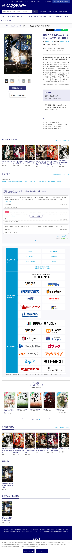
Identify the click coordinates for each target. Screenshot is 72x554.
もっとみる (35, 416)
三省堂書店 (54, 256)
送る (65, 29)
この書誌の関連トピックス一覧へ (60, 174)
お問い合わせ (18, 528)
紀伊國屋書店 (53, 251)
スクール (11, 21)
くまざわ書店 (30, 256)
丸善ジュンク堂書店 (29, 261)
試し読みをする (18, 88)
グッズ (6, 21)
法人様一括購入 (51, 526)
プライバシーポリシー (29, 528)
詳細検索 (43, 11)
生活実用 (52, 16)
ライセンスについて (33, 526)
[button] (33, 81)
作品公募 (48, 1)
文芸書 (3, 16)
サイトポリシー (40, 528)
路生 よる (49, 41)
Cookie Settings (28, 551)
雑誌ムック (60, 16)
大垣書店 (29, 251)
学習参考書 (44, 16)
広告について (23, 526)
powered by (62, 238)
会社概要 (6, 526)
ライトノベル (16, 16)
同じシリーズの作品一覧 (62, 140)
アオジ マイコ (64, 41)
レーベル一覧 (31, 1)
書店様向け (43, 526)
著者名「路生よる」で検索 (62, 424)
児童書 (36, 16)
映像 (67, 16)
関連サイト (41, 1)
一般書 (30, 16)
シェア (58, 29)
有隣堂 (54, 261)
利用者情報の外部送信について (60, 528)
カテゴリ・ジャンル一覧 (19, 1)
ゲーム (2, 21)
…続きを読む (8, 201)
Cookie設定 (48, 528)
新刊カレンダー (52, 11)
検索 (35, 11)
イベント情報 (63, 11)
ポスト (50, 29)
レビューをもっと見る (61, 236)
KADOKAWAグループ (61, 526)
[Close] (69, 543)
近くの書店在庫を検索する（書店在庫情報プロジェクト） (41, 267)
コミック (24, 16)
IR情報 (11, 526)
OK (42, 551)
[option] (7, 475)
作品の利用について (9, 528)
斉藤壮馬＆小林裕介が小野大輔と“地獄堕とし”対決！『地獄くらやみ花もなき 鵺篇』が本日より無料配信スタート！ (31, 181)
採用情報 (17, 526)
